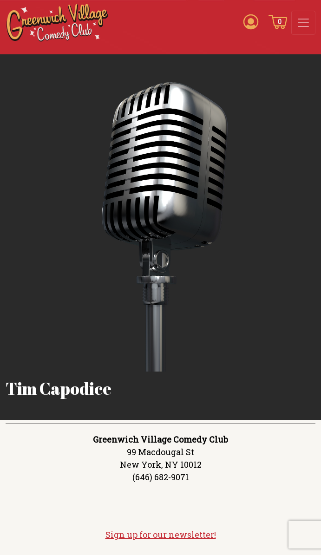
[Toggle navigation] (303, 23)
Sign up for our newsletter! (160, 534)
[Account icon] (251, 21)
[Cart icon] (278, 21)
